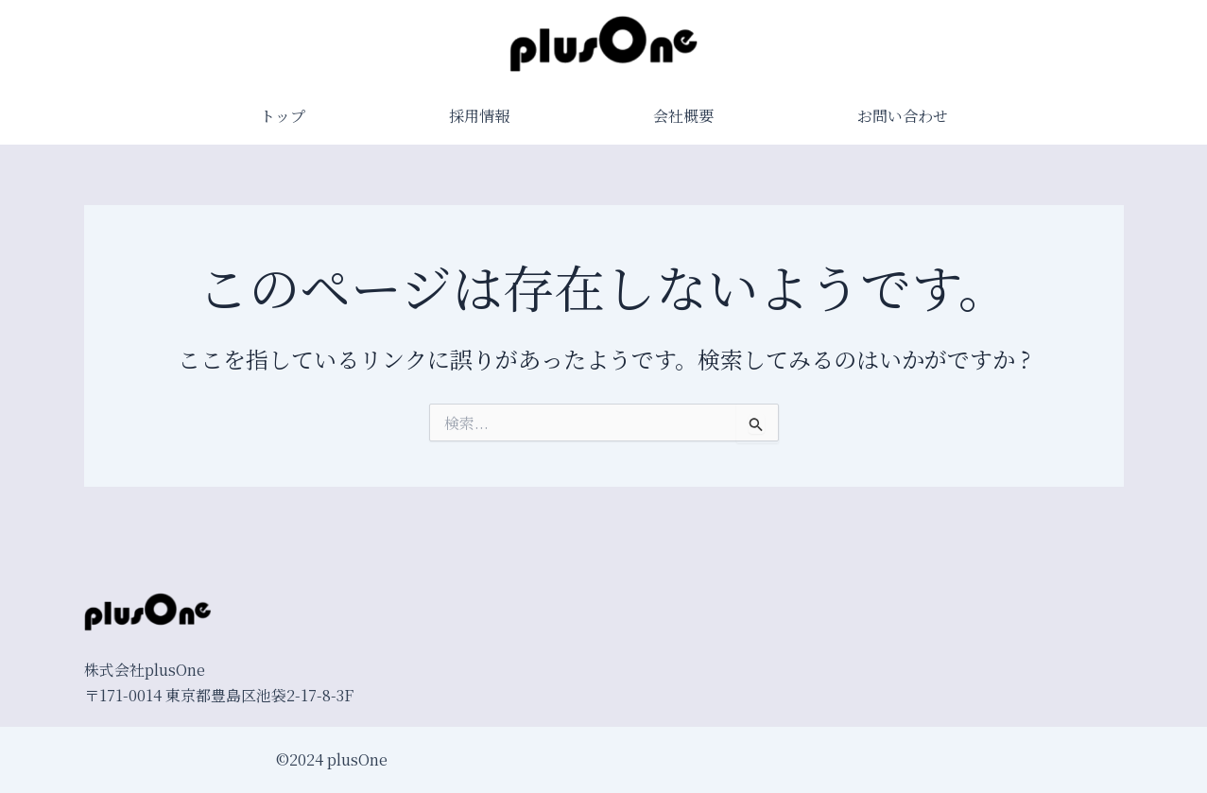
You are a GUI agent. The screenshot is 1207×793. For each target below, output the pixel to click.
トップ (282, 116)
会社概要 (683, 116)
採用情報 (479, 116)
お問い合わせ (902, 116)
